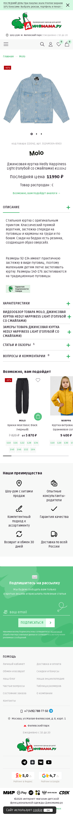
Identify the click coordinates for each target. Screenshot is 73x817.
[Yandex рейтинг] (23, 777)
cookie (37, 810)
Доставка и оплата (49, 664)
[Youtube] (49, 762)
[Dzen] (32, 762)
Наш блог (9, 678)
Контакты (9, 700)
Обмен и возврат (14, 671)
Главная (10, 56)
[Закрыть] (67, 5)
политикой (56, 632)
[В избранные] (38, 380)
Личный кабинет (14, 664)
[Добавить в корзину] (38, 416)
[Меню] (6, 44)
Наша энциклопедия (50, 678)
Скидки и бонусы (48, 671)
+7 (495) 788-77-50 (36, 711)
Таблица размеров (49, 686)
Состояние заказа (14, 693)
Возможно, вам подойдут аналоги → (37, 193)
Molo (22, 56)
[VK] (41, 762)
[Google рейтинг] (50, 777)
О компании (44, 693)
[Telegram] (51, 711)
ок (48, 810)
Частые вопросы (14, 686)
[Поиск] (42, 44)
